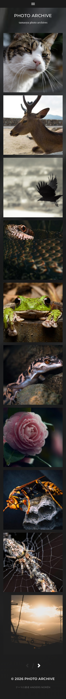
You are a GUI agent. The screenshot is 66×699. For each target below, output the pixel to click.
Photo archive (33, 15)
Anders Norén (40, 687)
